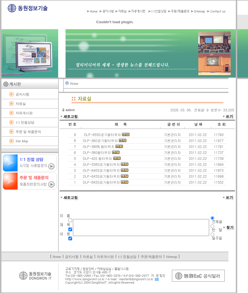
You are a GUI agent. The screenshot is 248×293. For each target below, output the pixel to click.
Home (74, 84)
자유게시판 (24, 113)
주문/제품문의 (151, 257)
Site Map (22, 141)
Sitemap (171, 257)
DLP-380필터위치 (100, 152)
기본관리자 (172, 134)
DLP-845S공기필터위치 (105, 182)
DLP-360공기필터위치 (104, 140)
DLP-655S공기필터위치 (106, 134)
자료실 (21, 104)
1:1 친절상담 (25, 122)
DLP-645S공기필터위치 (105, 176)
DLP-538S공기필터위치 (105, 164)
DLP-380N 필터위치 (102, 146)
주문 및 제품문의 (28, 132)
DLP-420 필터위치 (101, 158)
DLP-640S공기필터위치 (105, 170)
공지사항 (22, 94)
